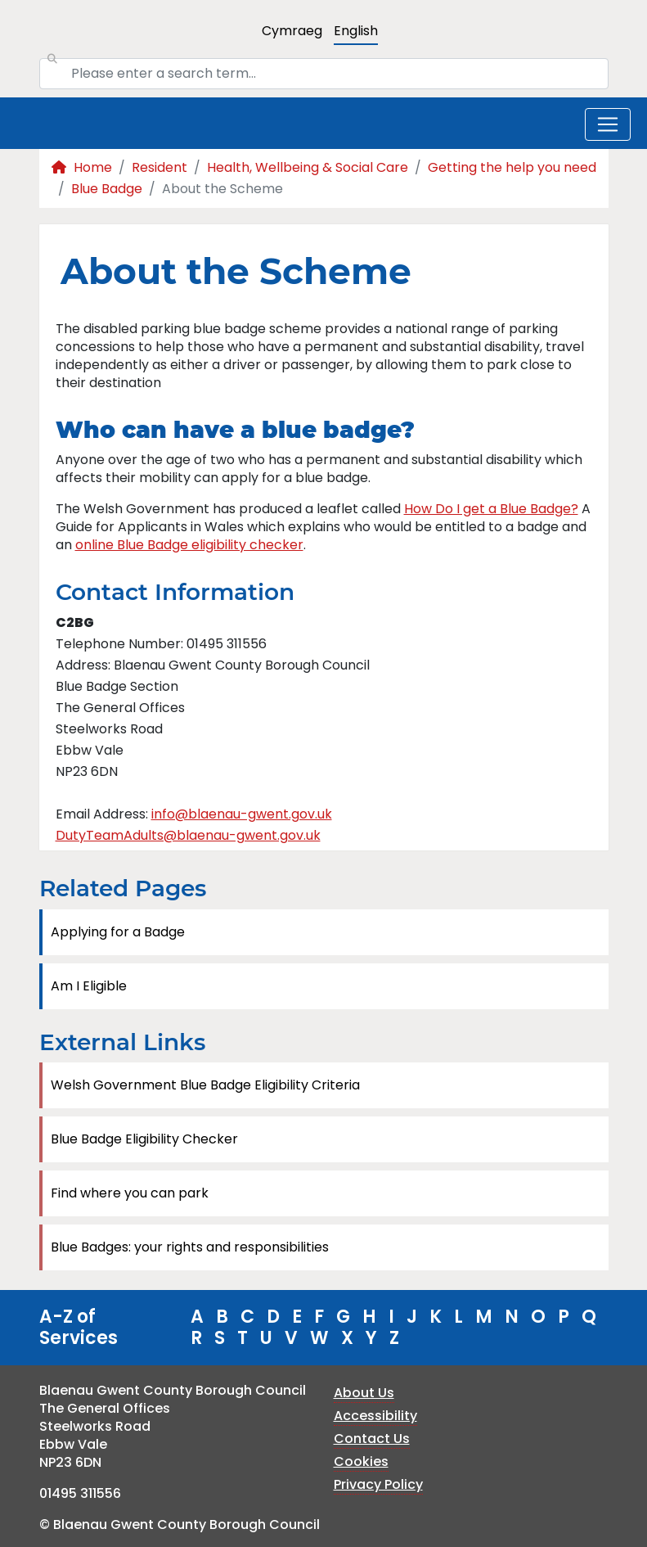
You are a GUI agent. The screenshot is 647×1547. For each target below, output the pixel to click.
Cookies (361, 1461)
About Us (364, 1392)
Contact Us (372, 1438)
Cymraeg (292, 30)
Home (82, 167)
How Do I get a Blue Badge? (491, 508)
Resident (159, 167)
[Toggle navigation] (608, 124)
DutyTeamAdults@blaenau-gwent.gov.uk (188, 835)
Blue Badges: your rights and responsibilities (190, 1247)
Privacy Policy (378, 1484)
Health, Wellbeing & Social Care (307, 167)
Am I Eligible (89, 985)
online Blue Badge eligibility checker (189, 544)
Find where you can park (130, 1193)
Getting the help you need (512, 167)
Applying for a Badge (118, 931)
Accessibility (375, 1415)
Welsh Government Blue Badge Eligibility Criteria (205, 1085)
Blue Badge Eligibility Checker (144, 1139)
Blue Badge (106, 188)
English (356, 30)
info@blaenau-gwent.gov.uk (241, 814)
